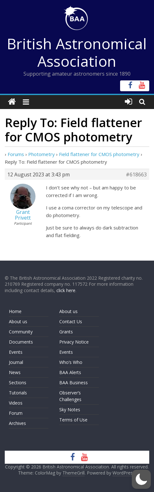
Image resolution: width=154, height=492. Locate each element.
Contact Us (70, 321)
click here (65, 290)
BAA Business (73, 382)
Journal (16, 362)
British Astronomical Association (77, 52)
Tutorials (18, 393)
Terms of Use (73, 420)
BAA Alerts (70, 372)
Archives (17, 423)
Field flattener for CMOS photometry (99, 154)
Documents (21, 342)
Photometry (41, 154)
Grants (66, 332)
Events (15, 352)
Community (21, 332)
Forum (15, 413)
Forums (16, 154)
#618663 (136, 174)
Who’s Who (70, 362)
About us (18, 321)
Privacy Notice (74, 342)
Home (15, 311)
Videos (15, 403)
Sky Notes (69, 410)
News (15, 372)
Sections (17, 382)
